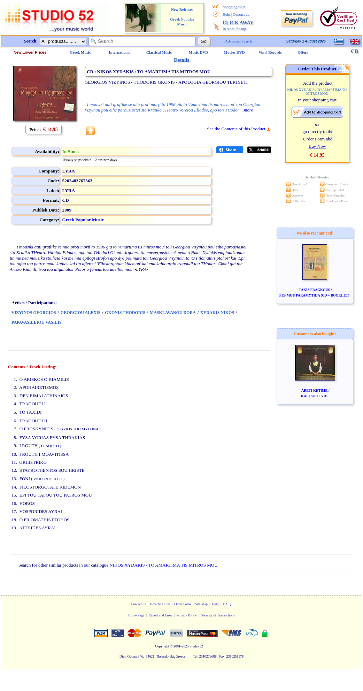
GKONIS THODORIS (125, 312)
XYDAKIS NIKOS (217, 312)
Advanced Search (238, 41)
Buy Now (317, 146)
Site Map (201, 604)
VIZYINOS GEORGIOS (33, 312)
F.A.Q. (227, 604)
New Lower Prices (30, 52)
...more (246, 110)
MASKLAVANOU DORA (173, 312)
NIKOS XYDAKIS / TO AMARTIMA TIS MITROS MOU (163, 565)
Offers (303, 52)
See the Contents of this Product (236, 128)
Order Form (182, 604)
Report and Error (160, 615)
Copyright (162, 646)
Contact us (241, 14)
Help (226, 14)
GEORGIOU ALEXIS (80, 312)
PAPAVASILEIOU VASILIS (36, 322)
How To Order (160, 604)
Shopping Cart (234, 7)
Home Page (136, 615)
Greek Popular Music (83, 219)
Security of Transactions (218, 615)
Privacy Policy (186, 615)
